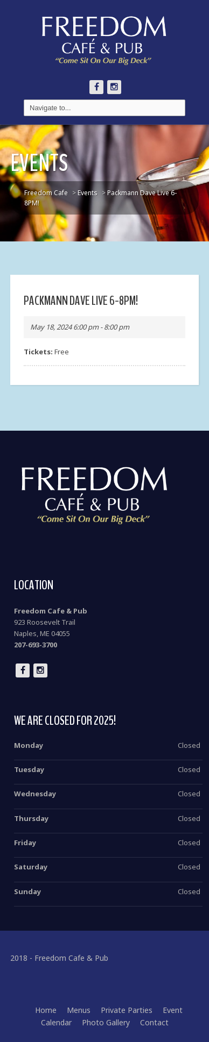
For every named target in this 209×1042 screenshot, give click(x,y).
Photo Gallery (106, 1022)
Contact (154, 1022)
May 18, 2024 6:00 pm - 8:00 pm (79, 327)
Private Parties (126, 1010)
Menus (78, 1010)
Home (46, 1010)
